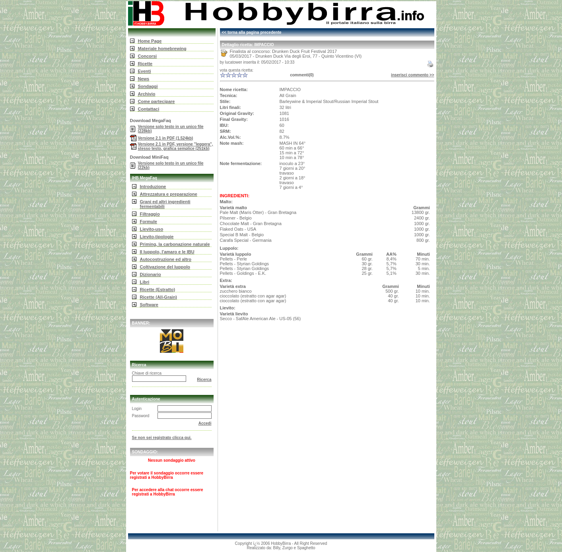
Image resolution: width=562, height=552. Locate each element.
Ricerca (204, 379)
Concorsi (147, 56)
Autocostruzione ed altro (166, 259)
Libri (145, 282)
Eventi (144, 71)
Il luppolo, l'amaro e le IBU (167, 251)
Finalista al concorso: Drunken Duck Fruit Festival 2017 (283, 51)
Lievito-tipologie (157, 236)
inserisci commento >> (412, 75)
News (144, 78)
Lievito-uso (151, 229)
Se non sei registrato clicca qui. (162, 437)
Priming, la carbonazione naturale (175, 244)
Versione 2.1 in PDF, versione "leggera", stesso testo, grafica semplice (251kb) (175, 146)
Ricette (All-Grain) (158, 297)
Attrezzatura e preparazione (168, 194)
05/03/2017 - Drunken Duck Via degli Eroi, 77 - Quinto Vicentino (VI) (296, 56)
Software (149, 304)
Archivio (147, 93)
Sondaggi (148, 86)
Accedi (205, 423)
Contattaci (148, 109)
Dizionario (150, 274)
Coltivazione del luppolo (165, 266)
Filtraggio (150, 214)
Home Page (150, 41)
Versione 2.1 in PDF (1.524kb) (165, 138)
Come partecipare (156, 101)
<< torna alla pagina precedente (252, 32)
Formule (148, 221)
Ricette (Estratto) (157, 289)
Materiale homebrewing (162, 48)
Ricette (145, 63)
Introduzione (153, 186)
